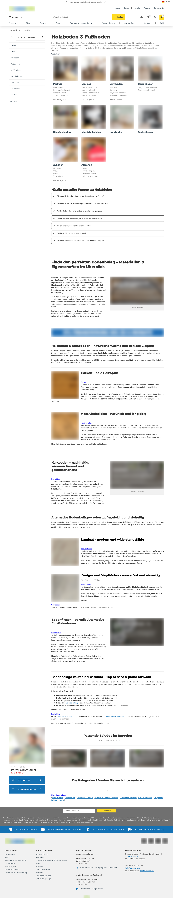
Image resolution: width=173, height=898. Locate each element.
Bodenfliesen (56, 632)
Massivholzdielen (87, 423)
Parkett (83, 382)
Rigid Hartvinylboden (59, 795)
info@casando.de (132, 868)
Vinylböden (55, 604)
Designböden (86, 584)
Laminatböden (86, 548)
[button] (118, 17)
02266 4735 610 (131, 856)
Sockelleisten (56, 714)
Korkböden (55, 479)
